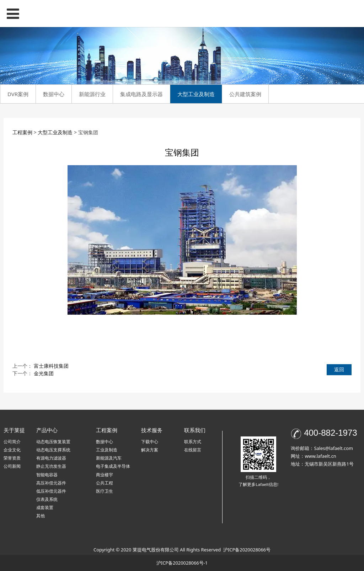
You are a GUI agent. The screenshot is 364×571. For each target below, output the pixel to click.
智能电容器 (47, 474)
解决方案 (149, 449)
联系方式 (192, 441)
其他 (40, 515)
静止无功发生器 (51, 466)
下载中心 (149, 441)
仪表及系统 (47, 499)
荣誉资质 (12, 458)
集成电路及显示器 (141, 94)
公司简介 (12, 441)
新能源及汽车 (109, 458)
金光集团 (44, 373)
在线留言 (192, 449)
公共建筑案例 (245, 94)
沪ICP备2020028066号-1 (182, 563)
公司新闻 (12, 466)
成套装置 (44, 507)
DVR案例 (17, 94)
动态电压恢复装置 (53, 441)
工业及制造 (106, 449)
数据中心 (53, 94)
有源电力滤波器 (51, 458)
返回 (339, 369)
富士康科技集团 (51, 365)
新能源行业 (92, 94)
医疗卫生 (104, 491)
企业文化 (12, 449)
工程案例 (22, 132)
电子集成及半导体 (113, 466)
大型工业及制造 (196, 94)
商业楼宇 (104, 474)
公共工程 (104, 483)
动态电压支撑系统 (53, 449)
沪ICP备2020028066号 (247, 549)
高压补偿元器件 (51, 483)
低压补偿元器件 (51, 491)
